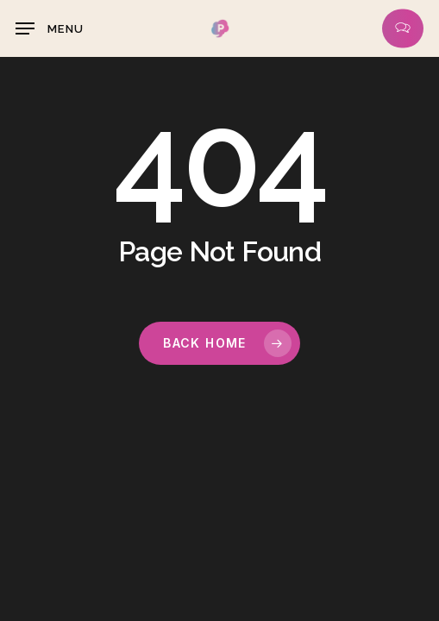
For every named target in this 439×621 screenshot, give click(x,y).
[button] (50, 28)
